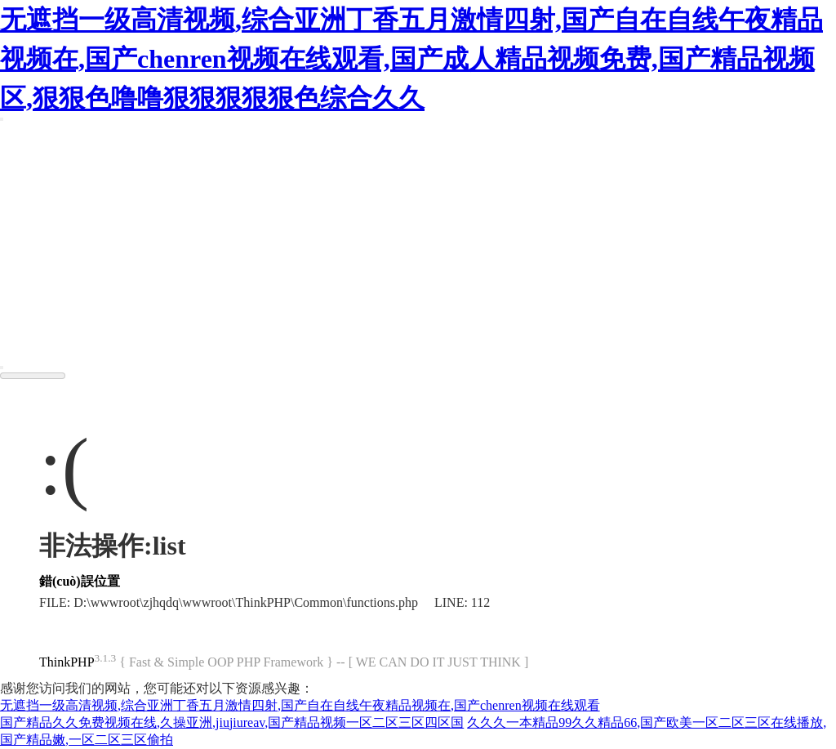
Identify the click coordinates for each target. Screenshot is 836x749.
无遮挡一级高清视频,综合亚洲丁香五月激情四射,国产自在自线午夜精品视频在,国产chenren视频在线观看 (300, 705)
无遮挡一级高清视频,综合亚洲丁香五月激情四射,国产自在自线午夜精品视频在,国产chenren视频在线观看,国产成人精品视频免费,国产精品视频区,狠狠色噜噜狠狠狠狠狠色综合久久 (411, 59)
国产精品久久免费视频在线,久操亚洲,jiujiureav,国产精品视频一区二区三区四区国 (232, 722)
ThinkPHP (67, 663)
